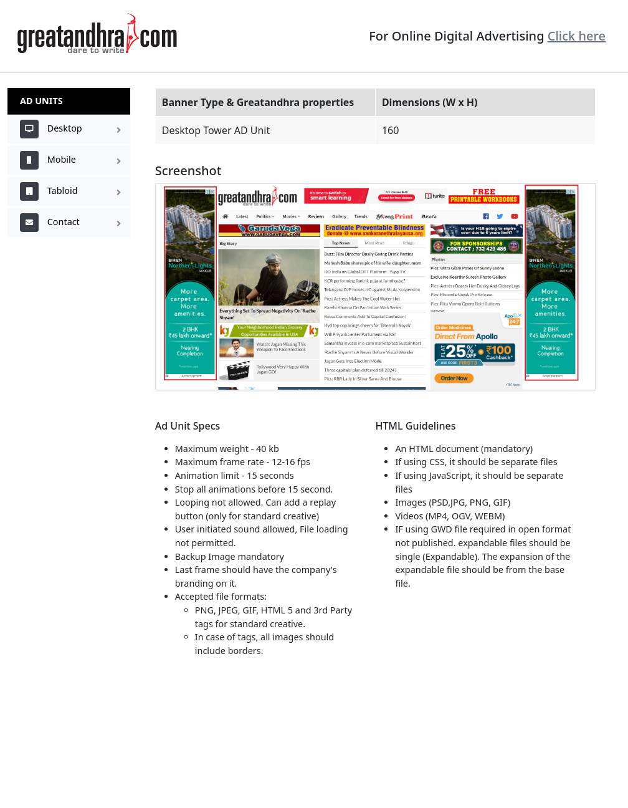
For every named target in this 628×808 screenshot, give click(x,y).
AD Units (41, 101)
